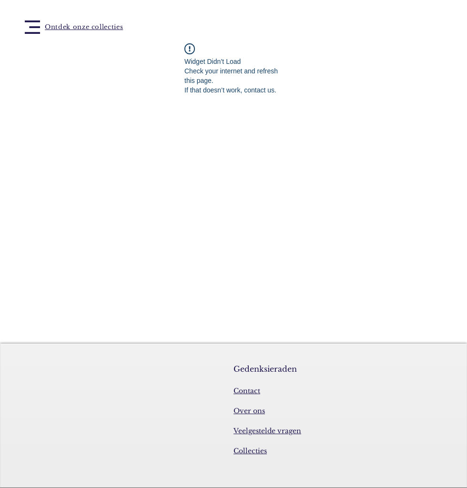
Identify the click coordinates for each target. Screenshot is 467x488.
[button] (32, 27)
